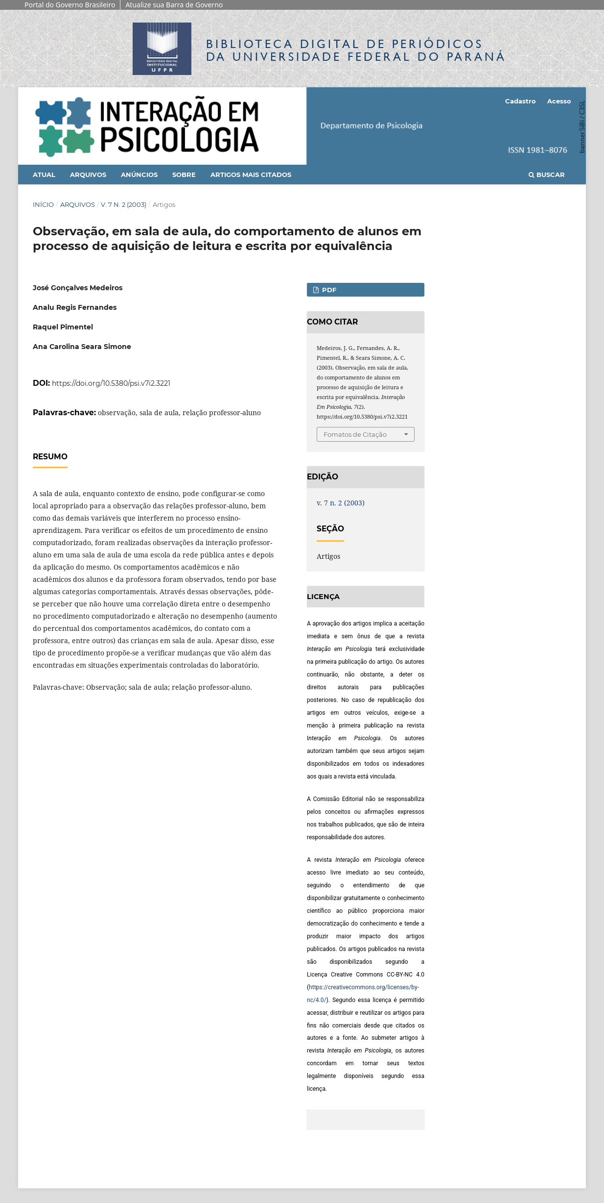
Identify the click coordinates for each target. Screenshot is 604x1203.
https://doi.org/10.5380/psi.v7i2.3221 (111, 383)
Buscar (547, 174)
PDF (328, 290)
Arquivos (88, 174)
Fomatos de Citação (355, 434)
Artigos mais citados (250, 174)
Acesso (559, 101)
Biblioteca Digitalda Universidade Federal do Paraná (356, 50)
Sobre (184, 174)
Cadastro (520, 101)
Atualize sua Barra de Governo (174, 4)
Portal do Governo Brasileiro (69, 4)
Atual (44, 174)
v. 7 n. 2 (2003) (123, 204)
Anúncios (139, 174)
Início (43, 204)
